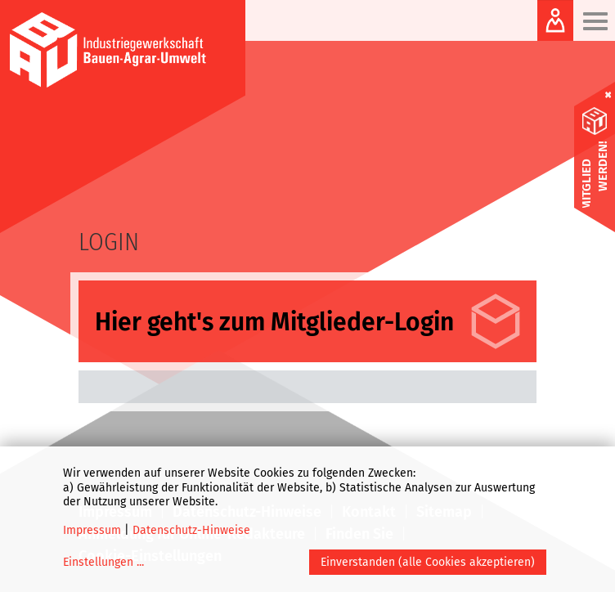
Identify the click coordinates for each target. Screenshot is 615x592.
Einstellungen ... (103, 562)
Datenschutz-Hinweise (191, 530)
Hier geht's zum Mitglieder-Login (274, 322)
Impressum (92, 530)
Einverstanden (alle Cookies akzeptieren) (428, 562)
